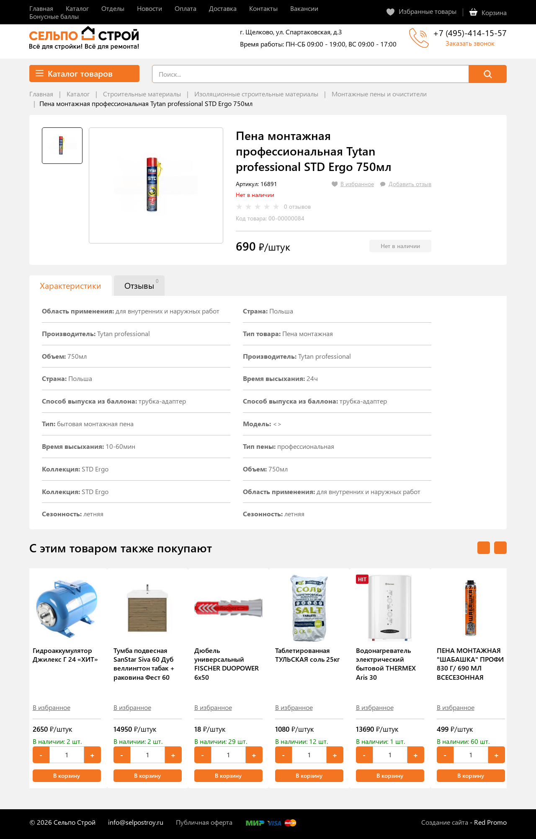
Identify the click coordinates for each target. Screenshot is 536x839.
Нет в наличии (400, 246)
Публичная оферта (204, 822)
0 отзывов (297, 207)
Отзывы (141, 284)
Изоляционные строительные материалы (256, 93)
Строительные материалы (142, 93)
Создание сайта (444, 822)
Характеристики (70, 285)
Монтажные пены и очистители (379, 93)
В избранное (51, 707)
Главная (41, 93)
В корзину (66, 775)
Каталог (78, 93)
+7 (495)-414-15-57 (470, 32)
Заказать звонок (470, 43)
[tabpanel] (156, 185)
